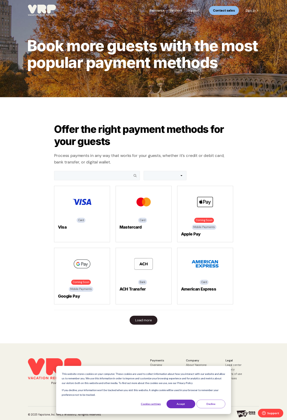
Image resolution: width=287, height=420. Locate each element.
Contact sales (224, 10)
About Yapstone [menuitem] (196, 365)
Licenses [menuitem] (231, 378)
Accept (181, 403)
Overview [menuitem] (156, 365)
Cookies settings (151, 403)
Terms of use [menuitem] (233, 374)
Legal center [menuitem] (233, 365)
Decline (210, 403)
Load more (143, 320)
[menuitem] (157, 360)
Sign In (250, 10)
